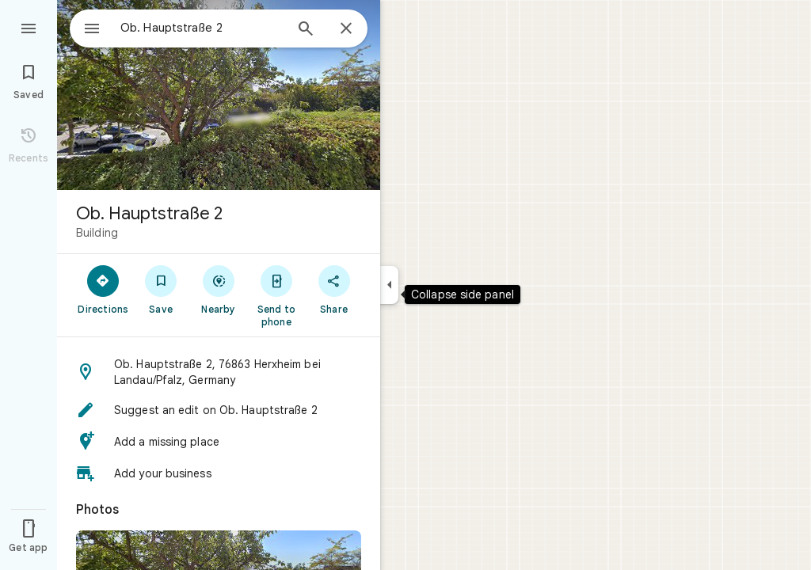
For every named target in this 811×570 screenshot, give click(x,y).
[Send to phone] (276, 295)
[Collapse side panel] (389, 285)
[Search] (306, 30)
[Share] (334, 289)
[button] (218, 372)
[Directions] (103, 289)
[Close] (346, 29)
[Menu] (28, 27)
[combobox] (186, 27)
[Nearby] (219, 289)
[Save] (161, 289)
